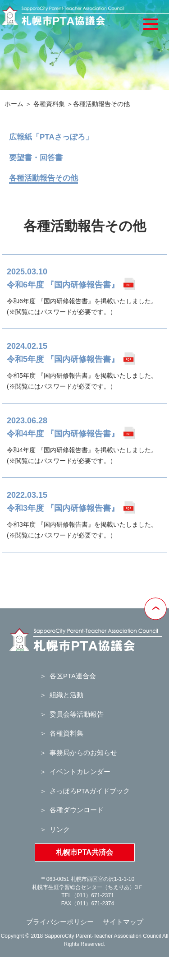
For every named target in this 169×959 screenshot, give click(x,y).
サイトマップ (123, 922)
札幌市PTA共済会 (84, 852)
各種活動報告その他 (43, 178)
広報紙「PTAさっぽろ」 (51, 137)
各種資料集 (49, 103)
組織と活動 (66, 695)
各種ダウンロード (77, 810)
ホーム (14, 103)
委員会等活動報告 (77, 714)
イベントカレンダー (80, 771)
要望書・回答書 (36, 157)
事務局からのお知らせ (83, 752)
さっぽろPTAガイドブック (90, 791)
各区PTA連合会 (73, 676)
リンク (60, 829)
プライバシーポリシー (60, 922)
